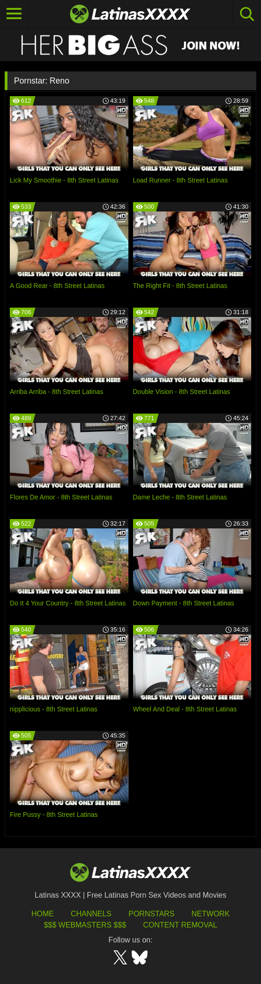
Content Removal (180, 925)
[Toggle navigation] (14, 14)
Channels (91, 914)
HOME (42, 914)
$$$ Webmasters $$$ (85, 925)
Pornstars (151, 914)
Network (210, 914)
